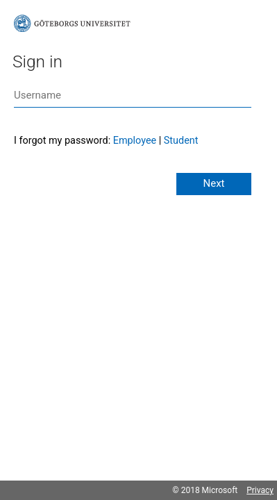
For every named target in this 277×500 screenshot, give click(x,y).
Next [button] (213, 183)
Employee (134, 141)
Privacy (260, 490)
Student (181, 141)
